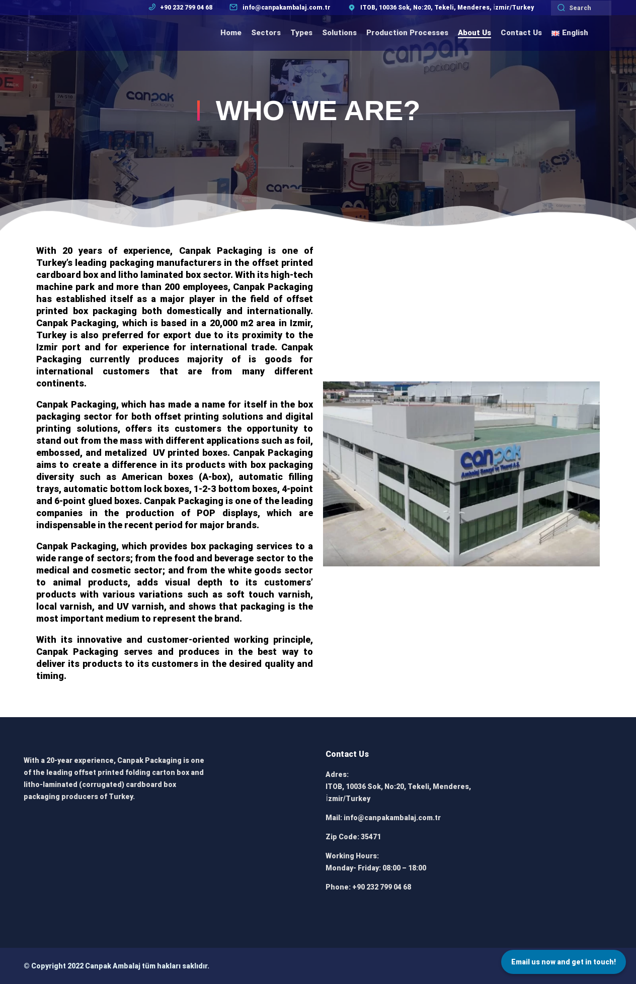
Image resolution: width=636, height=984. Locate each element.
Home (231, 32)
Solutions (339, 32)
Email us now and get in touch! (563, 962)
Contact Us (521, 32)
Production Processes (407, 32)
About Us (474, 32)
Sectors (266, 32)
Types (301, 32)
